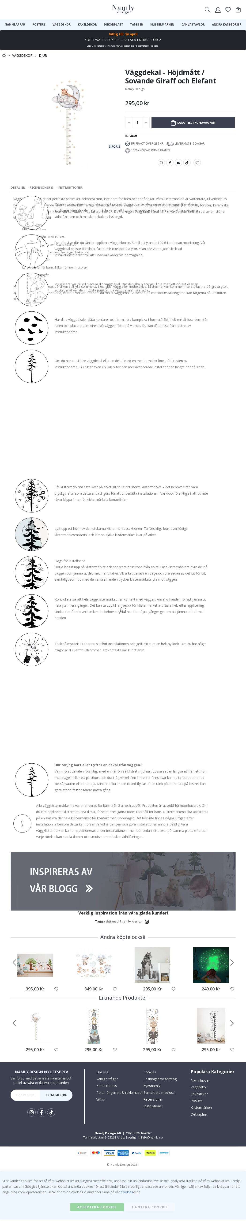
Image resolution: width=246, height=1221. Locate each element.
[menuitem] (15, 24)
